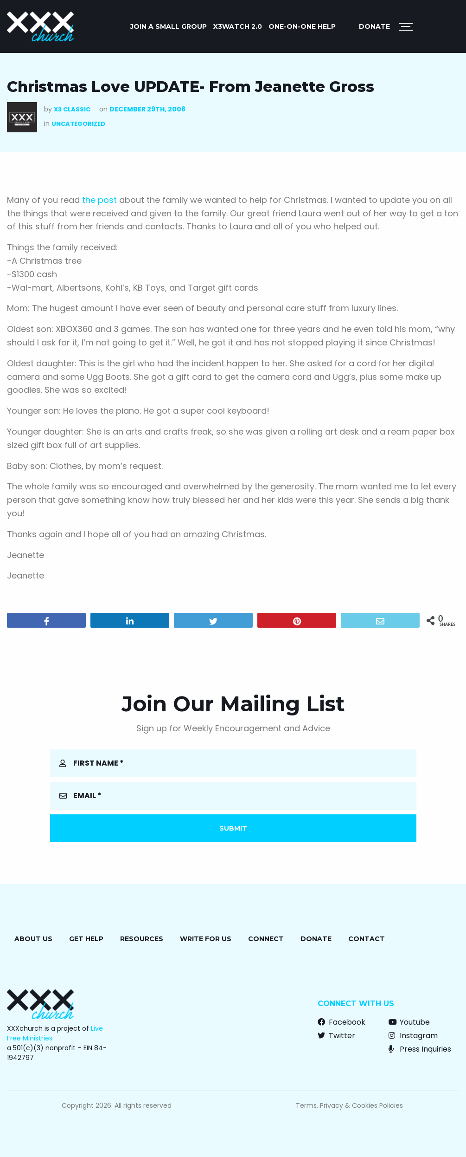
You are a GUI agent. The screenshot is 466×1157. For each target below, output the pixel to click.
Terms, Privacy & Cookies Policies (349, 1105)
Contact (366, 939)
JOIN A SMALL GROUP (168, 26)
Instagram (413, 1036)
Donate (374, 26)
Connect (266, 939)
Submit (233, 828)
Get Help (86, 939)
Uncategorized (78, 123)
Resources (141, 939)
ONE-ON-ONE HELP (302, 26)
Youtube (409, 1022)
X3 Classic (72, 109)
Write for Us (205, 939)
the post (99, 200)
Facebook (341, 1022)
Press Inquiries (420, 1049)
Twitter (336, 1036)
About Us (33, 939)
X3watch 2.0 (237, 26)
